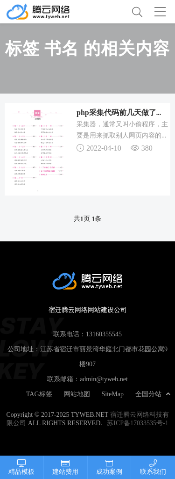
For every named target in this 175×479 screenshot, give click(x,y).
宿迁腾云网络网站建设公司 (46, 11)
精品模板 (21, 467)
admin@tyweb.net (104, 379)
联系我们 (153, 467)
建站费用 (65, 467)
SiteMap (113, 394)
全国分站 (152, 394)
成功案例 (109, 467)
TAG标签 (39, 394)
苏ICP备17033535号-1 (137, 423)
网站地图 (77, 394)
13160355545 (104, 334)
